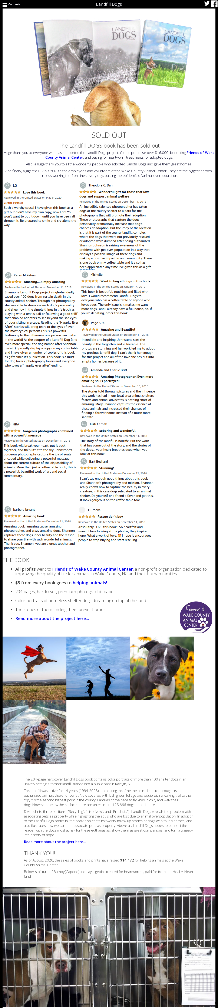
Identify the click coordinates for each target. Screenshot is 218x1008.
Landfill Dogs (109, 4)
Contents (14, 4)
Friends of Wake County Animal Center (92, 569)
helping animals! (90, 583)
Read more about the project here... (52, 618)
